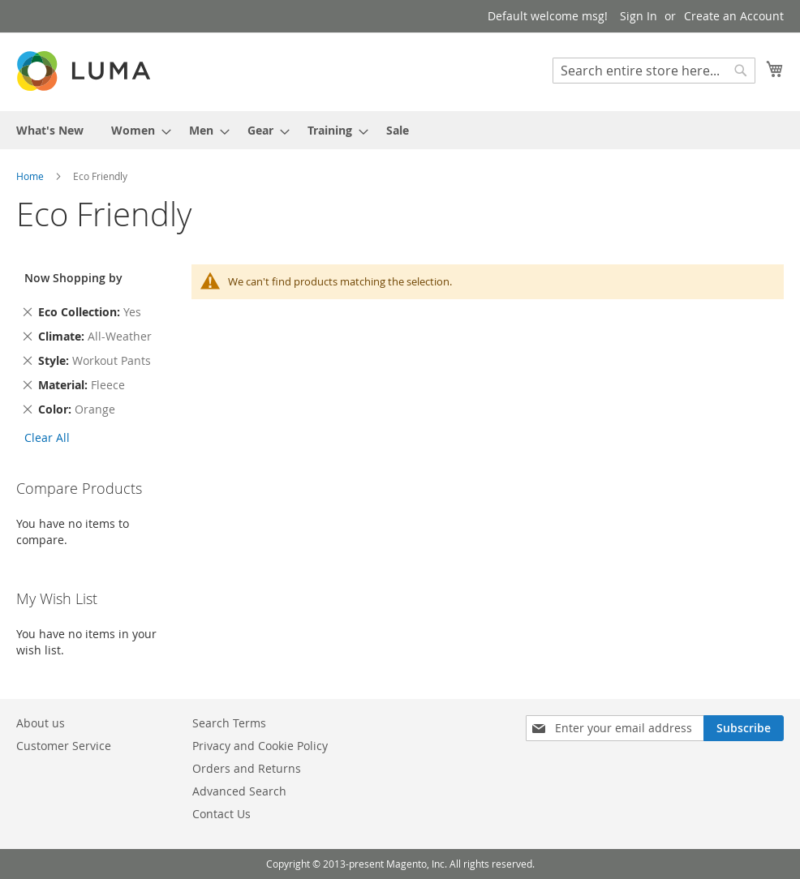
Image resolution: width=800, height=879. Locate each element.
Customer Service (63, 745)
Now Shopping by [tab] (73, 277)
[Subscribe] (743, 728)
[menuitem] (49, 130)
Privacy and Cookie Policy (260, 745)
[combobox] (654, 71)
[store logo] (85, 71)
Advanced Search (239, 791)
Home (31, 175)
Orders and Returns (246, 768)
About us (40, 723)
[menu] (400, 130)
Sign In (638, 16)
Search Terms (229, 723)
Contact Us (221, 813)
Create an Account (734, 16)
